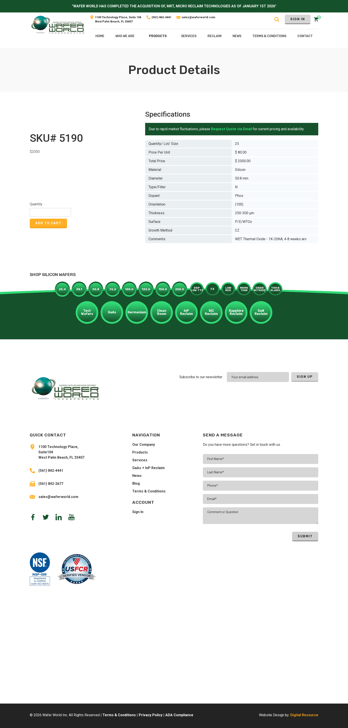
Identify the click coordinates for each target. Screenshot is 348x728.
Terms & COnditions (269, 36)
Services (139, 460)
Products (158, 36)
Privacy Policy (150, 715)
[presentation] (289, 394)
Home (99, 36)
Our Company (143, 444)
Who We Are (124, 36)
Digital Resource (304, 715)
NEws (237, 36)
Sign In (297, 19)
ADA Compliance (179, 715)
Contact (305, 36)
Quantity (36, 204)
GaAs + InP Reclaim (148, 468)
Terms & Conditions (149, 491)
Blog (136, 483)
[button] (158, 37)
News (137, 476)
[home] (58, 30)
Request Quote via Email (231, 129)
